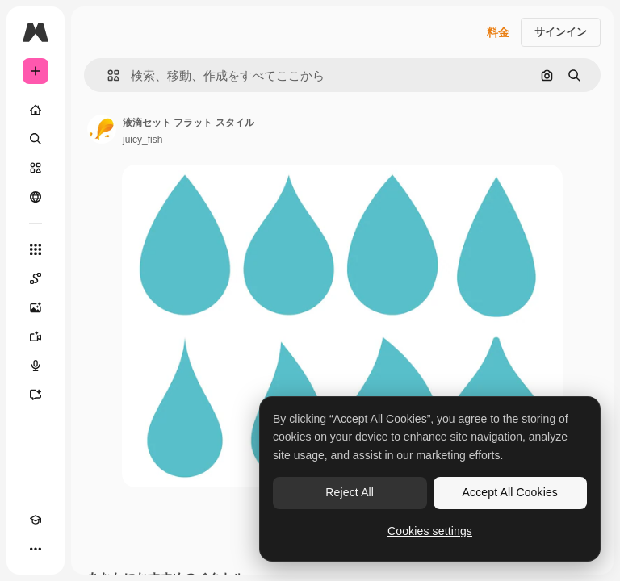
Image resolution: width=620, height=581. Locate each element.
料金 (498, 32)
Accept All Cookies (510, 492)
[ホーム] (35, 110)
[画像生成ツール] (35, 307)
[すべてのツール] (35, 249)
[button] (107, 75)
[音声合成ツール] (35, 365)
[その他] (35, 549)
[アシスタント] (35, 395)
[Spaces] (35, 278)
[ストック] (35, 168)
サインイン (560, 32)
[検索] (35, 139)
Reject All (349, 492)
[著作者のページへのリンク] (101, 129)
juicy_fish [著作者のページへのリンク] (142, 139)
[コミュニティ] (35, 197)
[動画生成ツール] (35, 336)
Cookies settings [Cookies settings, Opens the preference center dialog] (430, 531)
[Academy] (35, 520)
